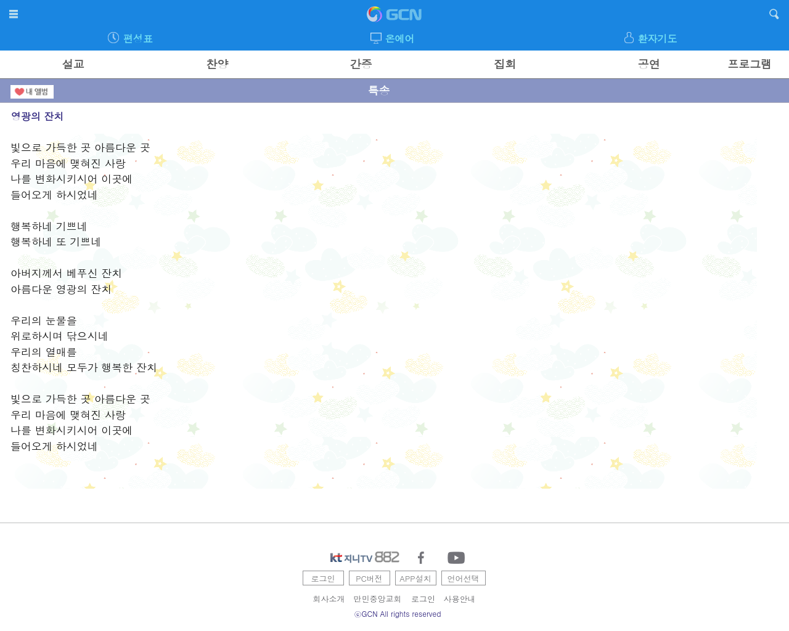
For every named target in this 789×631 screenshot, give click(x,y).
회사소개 (329, 599)
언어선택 (464, 578)
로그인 (323, 578)
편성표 (138, 38)
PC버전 (369, 578)
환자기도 (657, 38)
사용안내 (460, 599)
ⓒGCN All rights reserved (397, 613)
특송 (378, 90)
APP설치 (415, 578)
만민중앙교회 (378, 599)
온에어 (400, 38)
